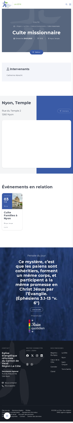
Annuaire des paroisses (26, 416)
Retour (37, 52)
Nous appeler (10, 387)
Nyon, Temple (53, 38)
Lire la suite (36, 311)
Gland (53, 373)
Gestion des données (34, 418)
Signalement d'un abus (29, 414)
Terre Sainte (66, 370)
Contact (22, 418)
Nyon (64, 359)
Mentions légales (17, 412)
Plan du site (6, 412)
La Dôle (64, 354)
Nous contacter (11, 384)
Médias (28, 412)
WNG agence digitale (64, 414)
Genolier (54, 368)
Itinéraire (65, 111)
